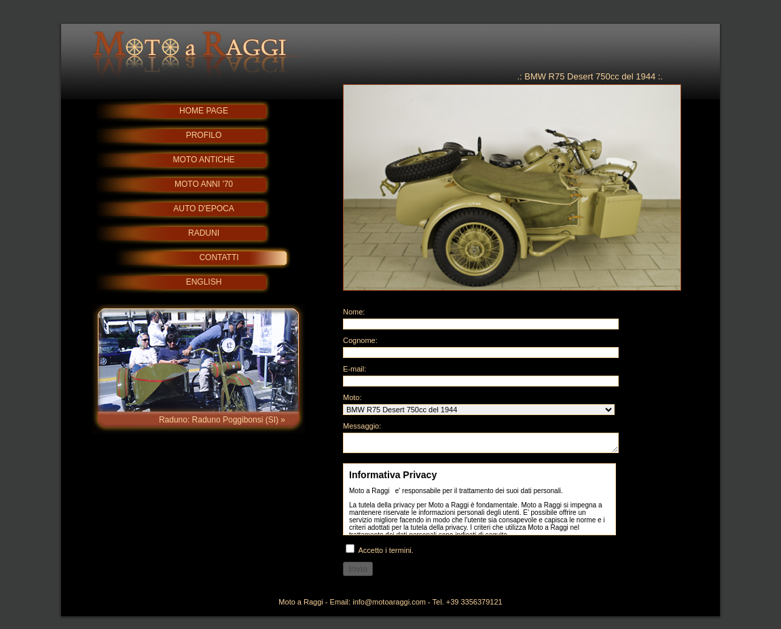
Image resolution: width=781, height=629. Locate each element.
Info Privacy (479, 503)
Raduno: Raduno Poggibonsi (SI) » (222, 420)
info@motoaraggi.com (389, 606)
